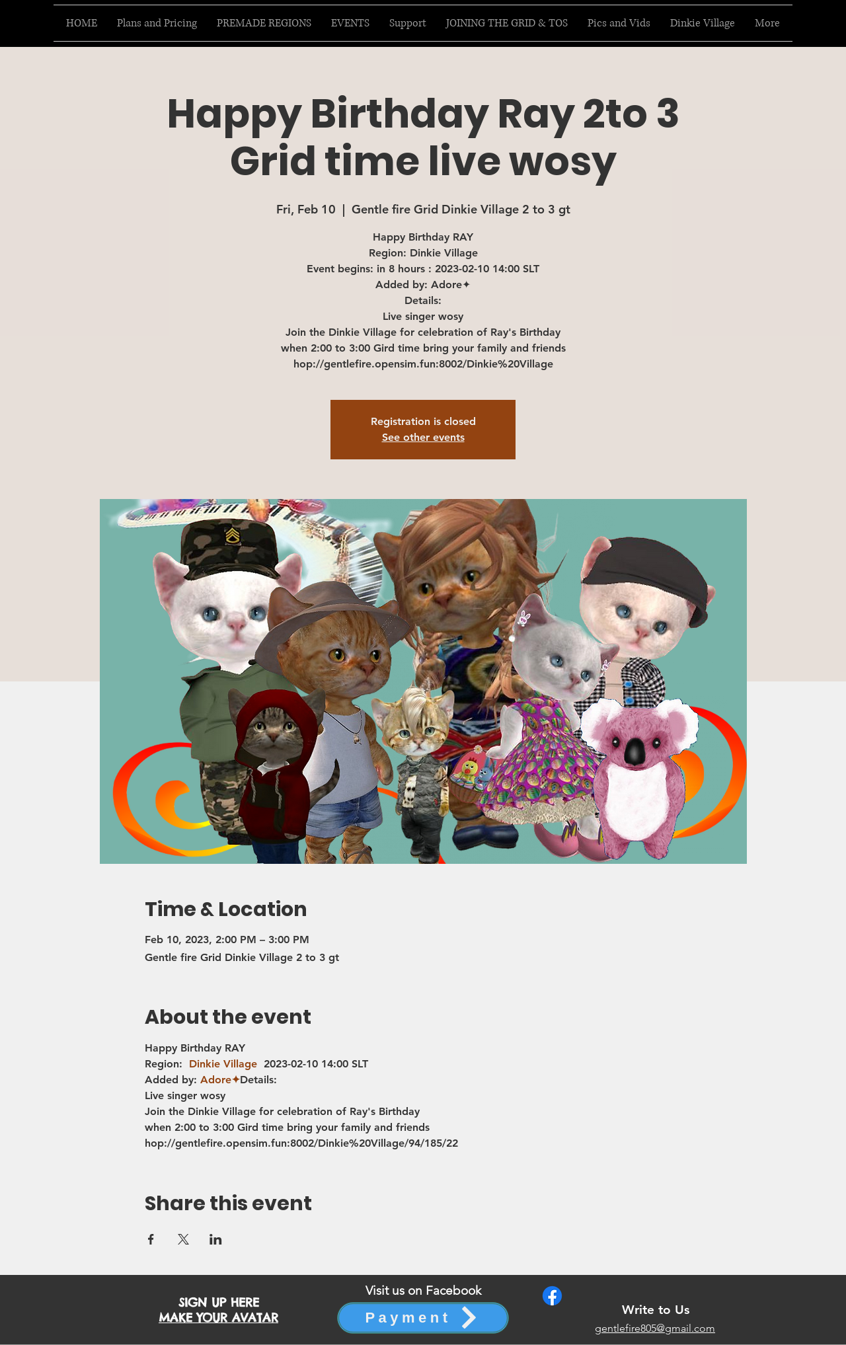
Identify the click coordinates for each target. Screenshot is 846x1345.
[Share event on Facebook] (151, 1239)
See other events (423, 437)
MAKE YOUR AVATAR (218, 1317)
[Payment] (423, 1318)
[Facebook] (552, 1296)
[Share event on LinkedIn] (216, 1239)
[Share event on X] (183, 1239)
